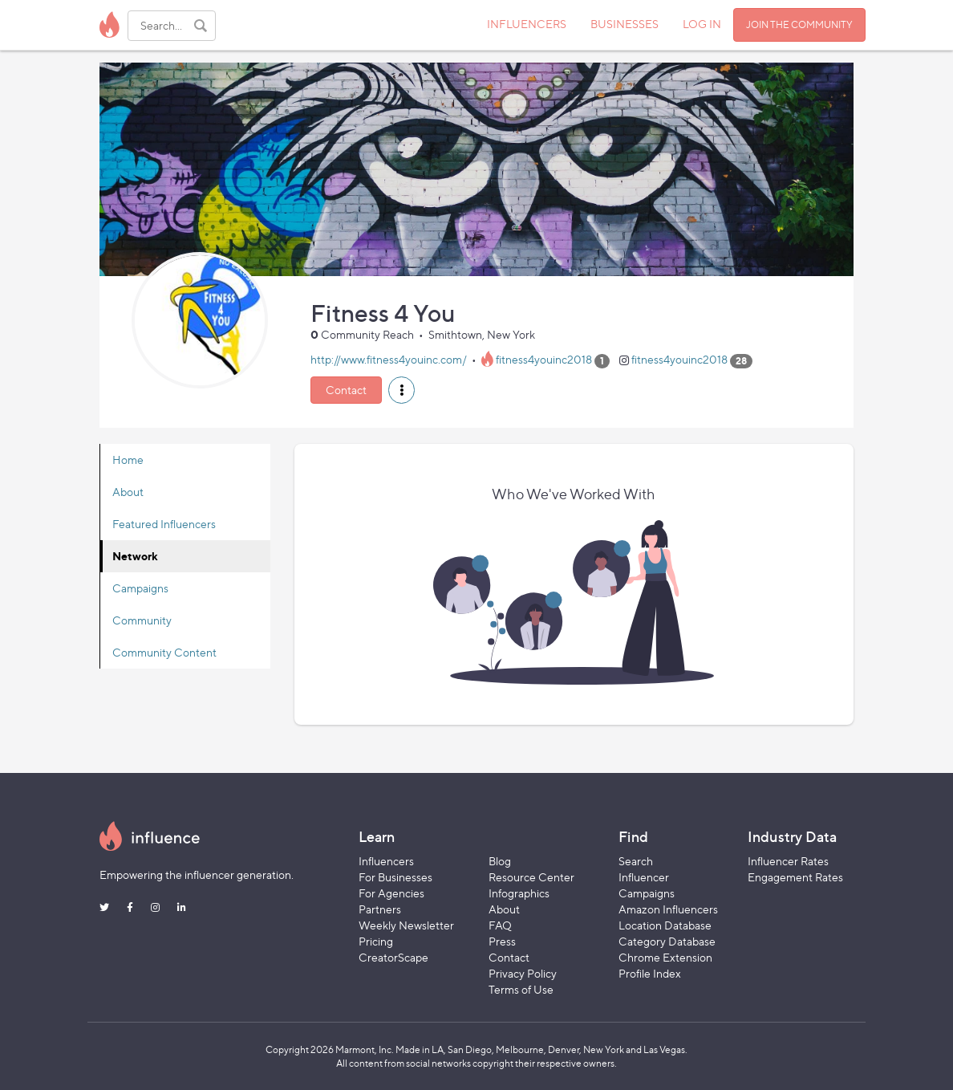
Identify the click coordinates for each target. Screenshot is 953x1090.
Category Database (667, 941)
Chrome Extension (665, 957)
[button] (401, 390)
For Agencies (391, 893)
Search (635, 861)
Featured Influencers (164, 524)
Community (142, 620)
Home (128, 459)
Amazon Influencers (668, 909)
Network (135, 556)
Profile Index (649, 973)
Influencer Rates (788, 861)
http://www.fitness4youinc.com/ (388, 360)
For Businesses (395, 877)
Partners (380, 909)
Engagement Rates (795, 877)
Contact (346, 390)
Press (502, 941)
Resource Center (531, 877)
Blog (500, 861)
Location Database (665, 925)
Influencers (386, 861)
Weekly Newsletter (406, 925)
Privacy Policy (523, 973)
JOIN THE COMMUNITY (799, 24)
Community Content (164, 652)
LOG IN (702, 24)
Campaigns (140, 588)
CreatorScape (393, 957)
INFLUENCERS (526, 24)
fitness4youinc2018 (544, 360)
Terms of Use (521, 989)
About (128, 491)
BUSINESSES (624, 24)
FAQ (500, 925)
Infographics (519, 893)
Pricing (376, 941)
